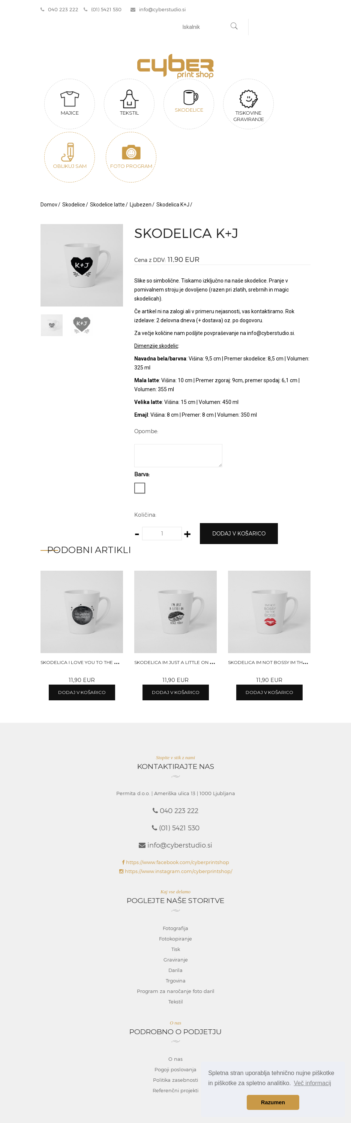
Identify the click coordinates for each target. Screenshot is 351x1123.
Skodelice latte (107, 205)
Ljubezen (141, 205)
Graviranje (176, 960)
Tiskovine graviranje (248, 106)
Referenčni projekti (175, 1090)
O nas (175, 1059)
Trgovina (176, 981)
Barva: (142, 474)
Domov (48, 205)
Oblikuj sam (70, 156)
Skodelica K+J (172, 205)
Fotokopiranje (175, 939)
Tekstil (129, 103)
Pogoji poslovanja (175, 1069)
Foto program (131, 156)
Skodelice (189, 101)
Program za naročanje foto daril (175, 991)
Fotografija (175, 928)
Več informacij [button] (312, 1083)
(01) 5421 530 (103, 9)
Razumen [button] (273, 1102)
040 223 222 (59, 9)
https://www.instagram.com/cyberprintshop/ (175, 871)
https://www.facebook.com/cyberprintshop (175, 862)
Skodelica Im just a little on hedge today (189, 662)
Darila (175, 970)
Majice (69, 103)
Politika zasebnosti (175, 1080)
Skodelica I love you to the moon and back (98, 662)
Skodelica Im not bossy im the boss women (284, 662)
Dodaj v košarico (239, 533)
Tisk (175, 949)
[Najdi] (234, 27)
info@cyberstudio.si (158, 9)
